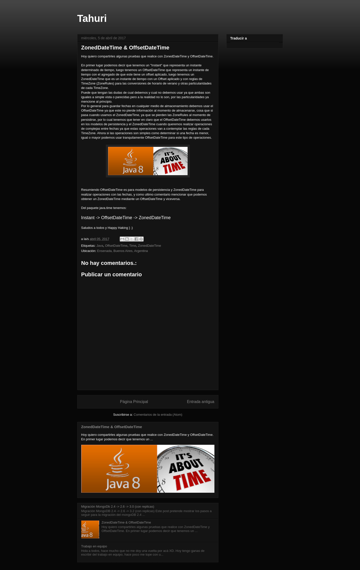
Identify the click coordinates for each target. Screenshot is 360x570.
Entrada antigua (200, 402)
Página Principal (134, 402)
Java (99, 245)
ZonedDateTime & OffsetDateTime (125, 47)
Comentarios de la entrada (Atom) (158, 414)
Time (132, 245)
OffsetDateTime (116, 245)
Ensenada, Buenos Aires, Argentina (122, 251)
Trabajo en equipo (94, 546)
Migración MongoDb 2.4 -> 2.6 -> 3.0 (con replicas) (117, 506)
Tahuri (92, 18)
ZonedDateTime (149, 245)
